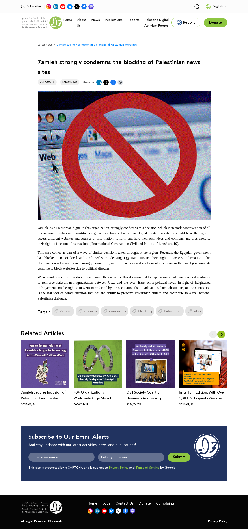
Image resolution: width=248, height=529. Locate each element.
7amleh (63, 311)
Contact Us (124, 503)
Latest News (45, 45)
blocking (142, 311)
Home (67, 19)
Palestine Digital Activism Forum (156, 22)
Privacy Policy (118, 467)
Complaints (165, 503)
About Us (81, 22)
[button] (221, 334)
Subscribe (31, 6)
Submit (179, 457)
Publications (114, 19)
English (214, 6)
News (95, 19)
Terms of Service (147, 467)
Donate (145, 503)
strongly (87, 311)
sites (194, 311)
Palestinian (169, 311)
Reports (133, 19)
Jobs (106, 503)
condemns (114, 311)
